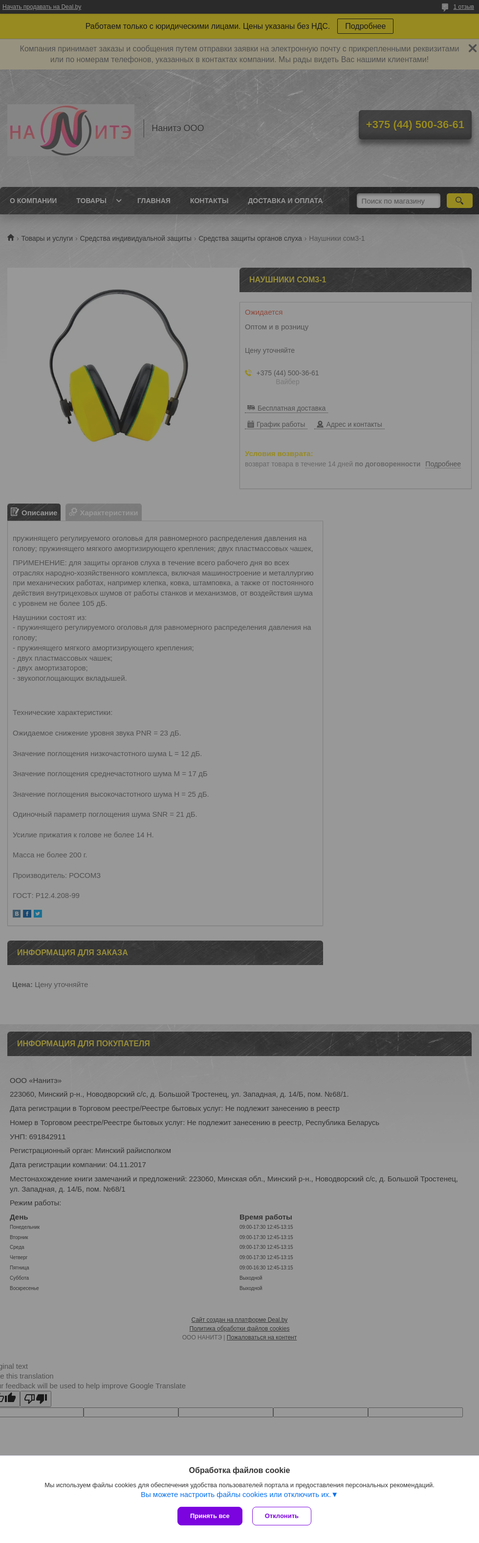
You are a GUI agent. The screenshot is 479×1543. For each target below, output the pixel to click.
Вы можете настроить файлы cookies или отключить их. (236, 1494)
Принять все (210, 1516)
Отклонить (282, 1516)
